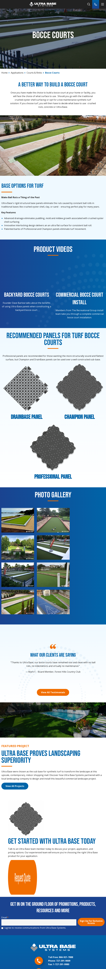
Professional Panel (53, 476)
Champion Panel (79, 417)
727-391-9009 (63, 905)
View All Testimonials (53, 664)
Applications (17, 72)
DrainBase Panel (26, 417)
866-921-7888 (66, 901)
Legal (53, 961)
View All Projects (15, 758)
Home (4, 72)
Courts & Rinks (34, 72)
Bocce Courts (52, 72)
